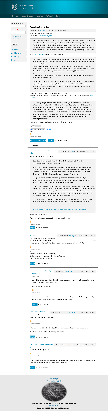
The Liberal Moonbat (68, 312)
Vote (31, 131)
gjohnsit (42, 30)
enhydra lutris (69, 271)
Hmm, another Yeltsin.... (38, 312)
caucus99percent (25, 6)
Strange (32, 235)
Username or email (17, 23)
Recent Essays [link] (15, 56)
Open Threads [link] (15, 49)
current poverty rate (45, 36)
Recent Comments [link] (16, 53)
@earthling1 (36, 276)
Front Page (15, 16)
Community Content (27, 16)
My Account (49, 16)
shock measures (39, 54)
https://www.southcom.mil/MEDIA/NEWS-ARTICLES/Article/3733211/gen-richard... (61, 209)
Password (14, 30)
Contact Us (40, 16)
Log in (58, 16)
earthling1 (71, 236)
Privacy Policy (54, 406)
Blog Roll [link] (13, 60)
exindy (72, 151)
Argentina (38, 126)
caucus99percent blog (38, 140)
